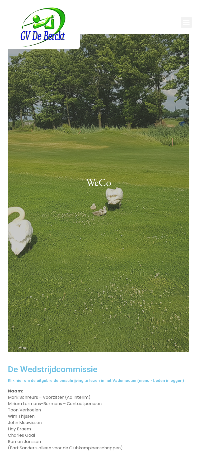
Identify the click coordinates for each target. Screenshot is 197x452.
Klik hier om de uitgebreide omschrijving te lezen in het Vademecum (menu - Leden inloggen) (96, 380)
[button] (186, 22)
